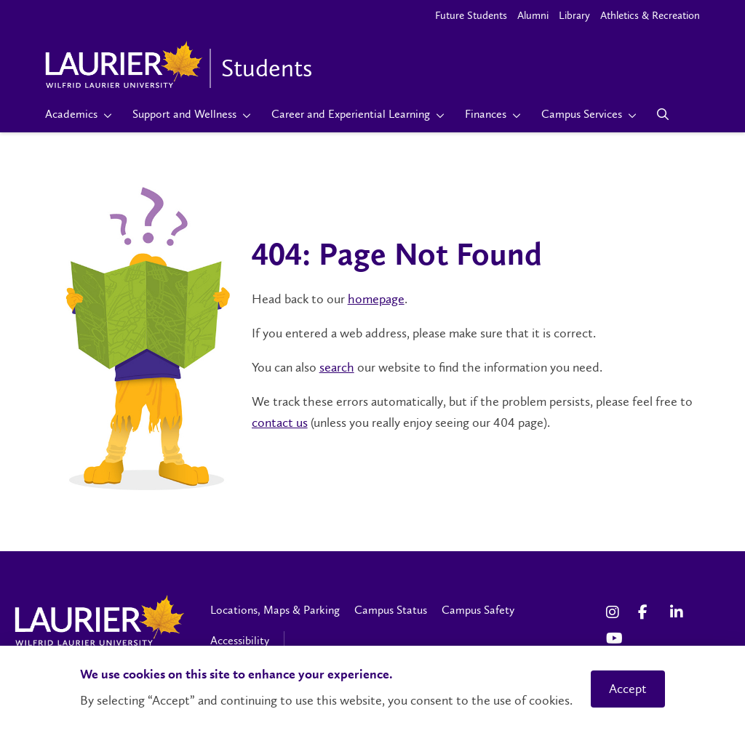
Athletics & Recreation (650, 15)
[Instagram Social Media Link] (615, 612)
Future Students (471, 15)
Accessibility (239, 640)
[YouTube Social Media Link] (615, 638)
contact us (280, 422)
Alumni (533, 15)
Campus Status (390, 610)
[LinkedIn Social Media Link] (679, 612)
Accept (628, 689)
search (336, 367)
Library (574, 15)
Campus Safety (478, 610)
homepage (376, 299)
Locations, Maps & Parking (275, 610)
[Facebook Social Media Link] (647, 612)
